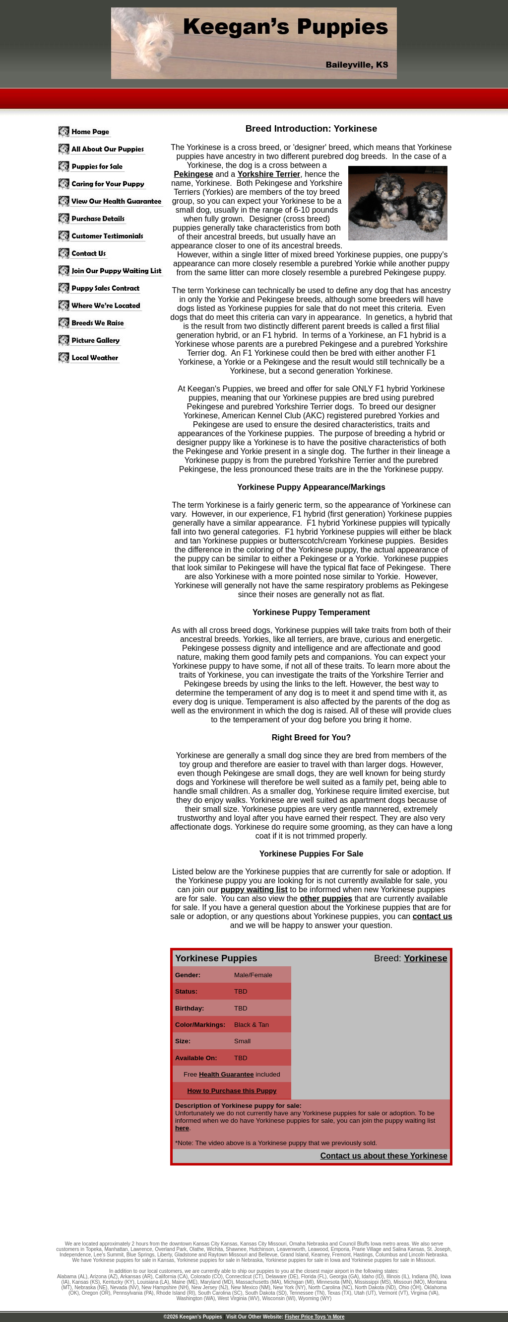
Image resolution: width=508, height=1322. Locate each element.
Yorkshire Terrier (269, 174)
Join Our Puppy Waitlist (113, 271)
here (182, 1128)
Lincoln (417, 1254)
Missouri (402, 1282)
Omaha (297, 1243)
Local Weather (113, 358)
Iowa (446, 1276)
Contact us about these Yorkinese (383, 1156)
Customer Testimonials (113, 236)
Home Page (113, 132)
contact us (432, 916)
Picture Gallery (113, 340)
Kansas (80, 1282)
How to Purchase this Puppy (232, 1090)
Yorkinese (425, 958)
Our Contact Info (113, 253)
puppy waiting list (254, 889)
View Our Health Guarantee (113, 201)
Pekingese (193, 174)
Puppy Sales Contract (113, 288)
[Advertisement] (254, 1207)
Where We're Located (113, 305)
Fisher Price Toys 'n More (315, 1317)
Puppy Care (113, 184)
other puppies (326, 898)
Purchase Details (113, 219)
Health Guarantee (226, 1074)
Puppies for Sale (113, 166)
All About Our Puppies (113, 149)
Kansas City (206, 1243)
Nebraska (85, 1287)
